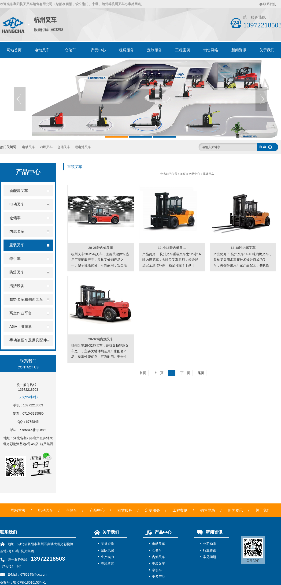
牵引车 (157, 570)
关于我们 (262, 510)
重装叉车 (208, 174)
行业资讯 (209, 550)
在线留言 (107, 563)
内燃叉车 (46, 147)
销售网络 (210, 50)
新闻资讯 (238, 50)
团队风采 (107, 550)
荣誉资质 (107, 544)
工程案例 (182, 50)
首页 (183, 174)
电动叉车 (42, 50)
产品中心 (98, 50)
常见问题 (209, 557)
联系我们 (269, 4)
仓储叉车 (63, 147)
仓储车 (70, 50)
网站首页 (14, 50)
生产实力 (107, 557)
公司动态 (209, 544)
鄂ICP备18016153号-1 (29, 582)
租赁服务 (126, 50)
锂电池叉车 (83, 147)
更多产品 (158, 576)
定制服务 (154, 50)
